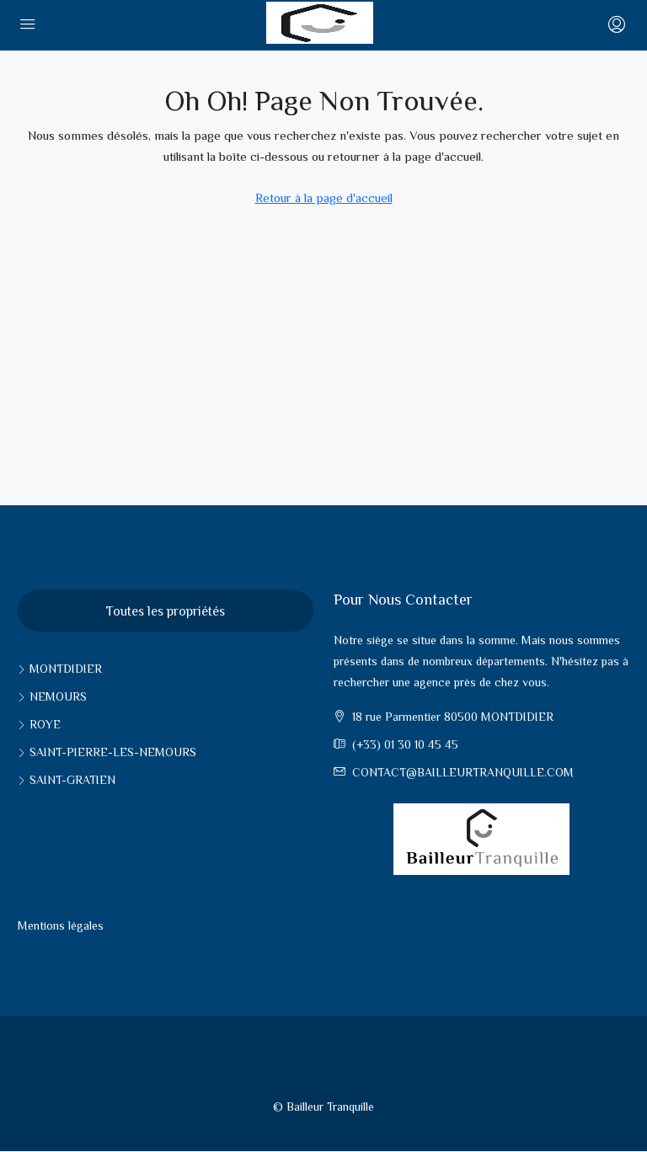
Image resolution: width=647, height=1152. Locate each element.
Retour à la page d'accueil (324, 197)
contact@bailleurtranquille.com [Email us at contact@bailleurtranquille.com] (463, 772)
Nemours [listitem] (52, 696)
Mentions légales (61, 925)
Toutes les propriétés (165, 611)
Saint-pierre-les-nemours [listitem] (107, 752)
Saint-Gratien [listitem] (66, 780)
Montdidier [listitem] (60, 668)
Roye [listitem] (39, 724)
